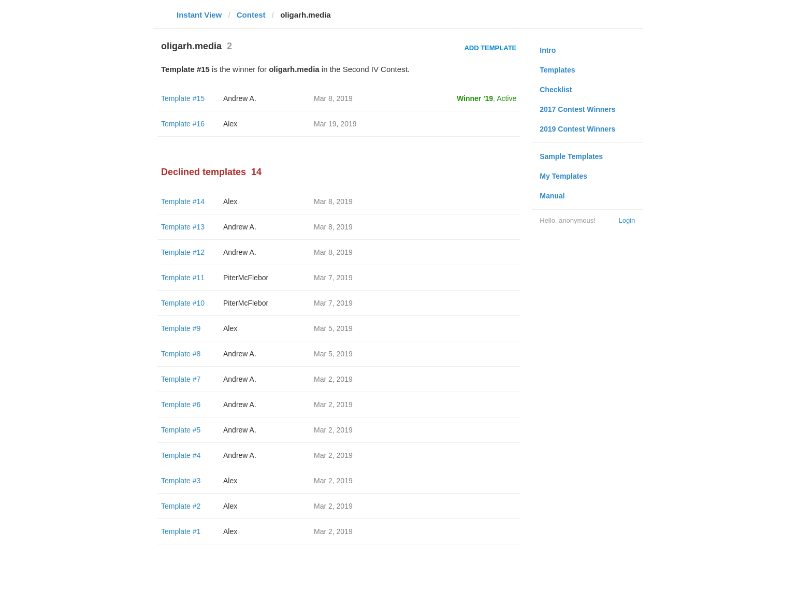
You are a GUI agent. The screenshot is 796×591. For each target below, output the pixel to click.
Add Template (490, 48)
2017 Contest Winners (577, 109)
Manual (552, 196)
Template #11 (183, 277)
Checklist (556, 89)
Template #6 (180, 404)
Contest (251, 14)
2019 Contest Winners (577, 129)
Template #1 (180, 531)
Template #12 (183, 252)
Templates (557, 70)
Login (626, 220)
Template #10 (183, 303)
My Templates (563, 176)
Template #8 (180, 354)
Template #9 (180, 328)
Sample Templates (571, 156)
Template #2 (180, 506)
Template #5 (180, 430)
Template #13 (183, 227)
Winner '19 (475, 98)
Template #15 (183, 98)
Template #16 (183, 124)
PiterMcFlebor (245, 277)
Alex (230, 124)
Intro (548, 50)
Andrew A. (239, 98)
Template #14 (183, 201)
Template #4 (180, 455)
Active (506, 98)
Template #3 (180, 481)
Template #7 (180, 379)
